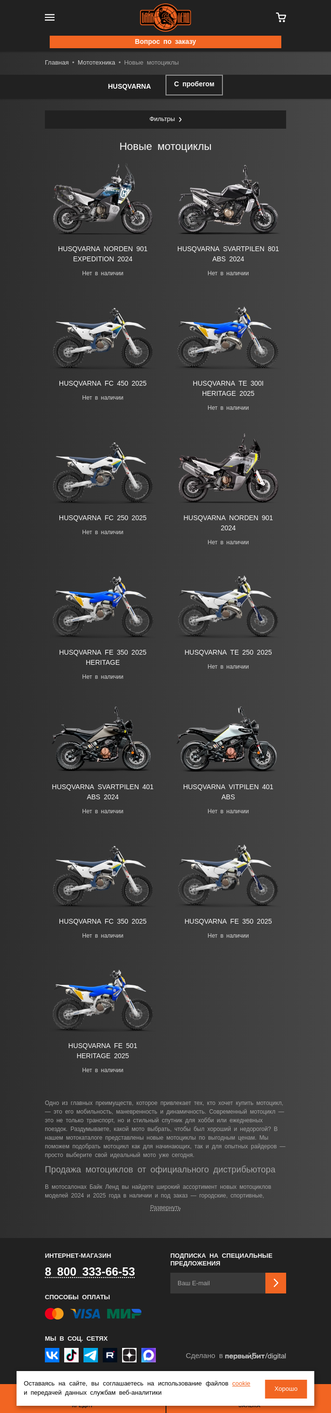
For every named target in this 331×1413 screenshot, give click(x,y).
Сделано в (236, 1356)
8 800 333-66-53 (90, 1272)
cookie (241, 1384)
